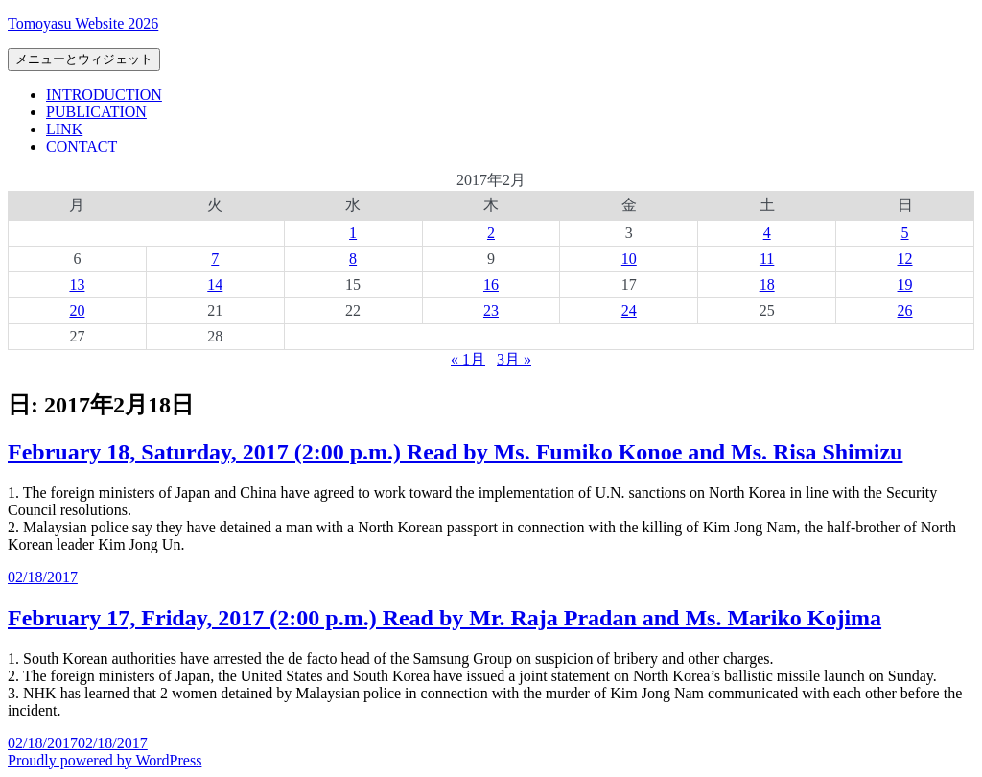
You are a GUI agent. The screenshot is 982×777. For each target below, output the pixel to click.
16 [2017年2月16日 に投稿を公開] (491, 284)
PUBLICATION (96, 112)
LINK (64, 129)
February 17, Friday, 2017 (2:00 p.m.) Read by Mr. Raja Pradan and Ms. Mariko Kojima (444, 617)
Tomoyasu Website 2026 (83, 23)
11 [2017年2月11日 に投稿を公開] (767, 258)
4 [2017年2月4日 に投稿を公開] (767, 232)
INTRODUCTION (104, 94)
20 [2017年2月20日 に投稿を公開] (76, 310)
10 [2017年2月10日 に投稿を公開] (629, 258)
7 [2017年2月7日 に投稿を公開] (215, 258)
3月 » (514, 359)
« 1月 (468, 359)
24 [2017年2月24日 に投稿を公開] (629, 310)
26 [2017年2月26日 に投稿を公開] (905, 310)
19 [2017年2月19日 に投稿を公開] (905, 284)
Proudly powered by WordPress (104, 760)
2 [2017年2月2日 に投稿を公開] (491, 232)
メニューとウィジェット (83, 59)
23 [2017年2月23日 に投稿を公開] (491, 310)
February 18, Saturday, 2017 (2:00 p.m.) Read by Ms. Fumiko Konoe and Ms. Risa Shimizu (455, 451)
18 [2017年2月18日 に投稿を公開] (767, 284)
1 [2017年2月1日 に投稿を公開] (353, 232)
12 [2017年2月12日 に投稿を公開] (905, 258)
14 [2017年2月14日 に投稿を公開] (214, 284)
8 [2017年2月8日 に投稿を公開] (353, 258)
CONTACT (81, 146)
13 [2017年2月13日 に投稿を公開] (76, 284)
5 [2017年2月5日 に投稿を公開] (905, 232)
